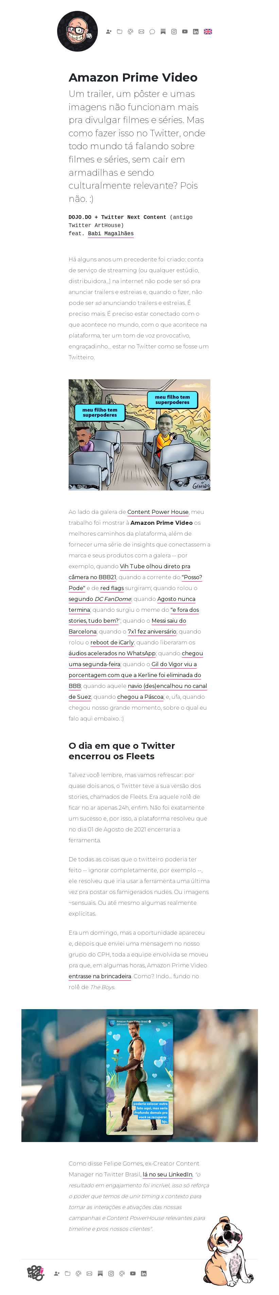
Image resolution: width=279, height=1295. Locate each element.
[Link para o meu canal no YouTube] (184, 31)
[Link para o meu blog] (152, 31)
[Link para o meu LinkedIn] (195, 31)
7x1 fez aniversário (152, 631)
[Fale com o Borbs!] (141, 31)
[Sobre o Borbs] (108, 31)
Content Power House (158, 512)
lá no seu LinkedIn (167, 1174)
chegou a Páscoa (140, 697)
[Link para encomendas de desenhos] (130, 31)
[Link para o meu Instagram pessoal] (174, 31)
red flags (112, 588)
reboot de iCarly (112, 642)
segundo (100, 599)
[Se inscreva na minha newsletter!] (163, 31)
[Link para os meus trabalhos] (119, 31)
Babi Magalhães (111, 234)
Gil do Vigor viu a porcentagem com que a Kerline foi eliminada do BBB (135, 675)
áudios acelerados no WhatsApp (112, 653)
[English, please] (208, 31)
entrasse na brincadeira (100, 976)
